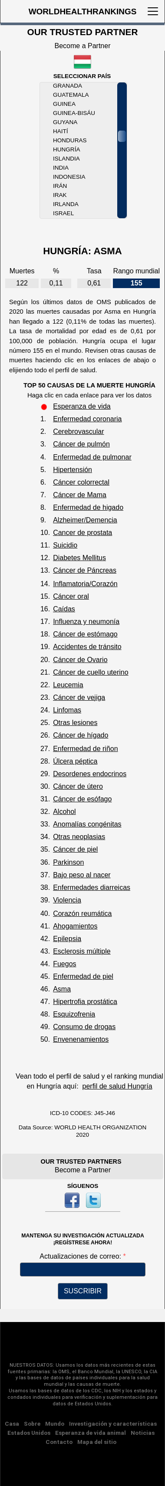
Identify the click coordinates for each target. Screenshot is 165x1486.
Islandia (66, 158)
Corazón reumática (82, 913)
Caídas (64, 609)
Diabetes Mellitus (79, 557)
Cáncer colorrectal (81, 482)
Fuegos (64, 964)
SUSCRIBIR (83, 1291)
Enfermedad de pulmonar (92, 457)
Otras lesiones (75, 722)
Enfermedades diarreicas (91, 887)
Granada (67, 85)
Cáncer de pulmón (81, 444)
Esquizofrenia (74, 1014)
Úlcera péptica (75, 761)
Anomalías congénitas (87, 824)
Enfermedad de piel (83, 976)
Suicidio (65, 545)
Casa (12, 1423)
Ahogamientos (75, 926)
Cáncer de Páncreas (84, 570)
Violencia (67, 900)
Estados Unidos (28, 1432)
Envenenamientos (81, 1039)
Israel (63, 213)
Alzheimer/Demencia (85, 520)
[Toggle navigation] (153, 11)
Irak (60, 195)
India (61, 167)
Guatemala (71, 95)
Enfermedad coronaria (87, 419)
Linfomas (67, 710)
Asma (62, 989)
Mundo (54, 1423)
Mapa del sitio (96, 1441)
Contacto (59, 1441)
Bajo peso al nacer (82, 875)
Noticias (143, 1432)
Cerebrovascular (78, 431)
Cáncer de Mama (79, 495)
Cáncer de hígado (80, 735)
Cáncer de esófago (82, 799)
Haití (60, 131)
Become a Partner (83, 45)
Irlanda (66, 204)
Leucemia (68, 685)
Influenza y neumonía (86, 621)
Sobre (32, 1423)
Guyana (65, 122)
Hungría (66, 149)
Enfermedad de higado (88, 507)
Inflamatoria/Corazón (85, 583)
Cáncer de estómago (85, 634)
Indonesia (69, 177)
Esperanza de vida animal (90, 1432)
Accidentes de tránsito (87, 646)
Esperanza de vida (82, 406)
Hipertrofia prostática (85, 1001)
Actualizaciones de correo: (81, 1256)
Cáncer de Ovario (80, 659)
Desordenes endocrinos (89, 773)
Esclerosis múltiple (81, 951)
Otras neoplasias (79, 836)
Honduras (69, 140)
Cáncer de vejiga (79, 697)
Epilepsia (67, 938)
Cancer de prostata (82, 532)
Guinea (64, 104)
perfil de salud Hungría (117, 1086)
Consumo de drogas (84, 1026)
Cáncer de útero (78, 786)
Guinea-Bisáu (74, 113)
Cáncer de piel (75, 849)
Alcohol (64, 811)
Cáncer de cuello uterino (90, 672)
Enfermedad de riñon (85, 748)
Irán (60, 186)
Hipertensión (72, 469)
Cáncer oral (71, 596)
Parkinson (68, 862)
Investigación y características (113, 1423)
